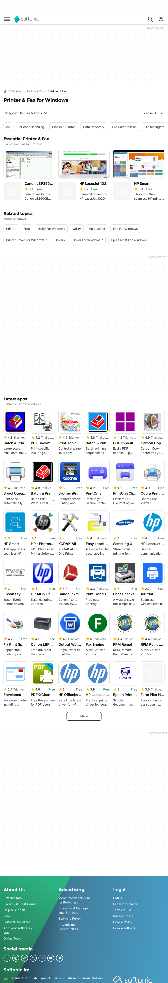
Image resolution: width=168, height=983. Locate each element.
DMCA (117, 895)
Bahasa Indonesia (78, 975)
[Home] (5, 91)
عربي (7, 975)
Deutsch (18, 975)
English (31, 975)
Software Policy (69, 916)
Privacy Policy (123, 913)
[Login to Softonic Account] (161, 19)
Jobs (7, 913)
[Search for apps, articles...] (150, 19)
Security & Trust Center (20, 901)
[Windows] (17, 91)
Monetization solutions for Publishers (74, 898)
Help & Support (14, 907)
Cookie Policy (122, 919)
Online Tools (12, 936)
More (84, 714)
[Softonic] (26, 19)
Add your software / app (18, 928)
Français (58, 975)
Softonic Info (13, 895)
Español (44, 975)
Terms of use (122, 907)
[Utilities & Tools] (36, 91)
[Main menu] (7, 19)
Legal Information (125, 901)
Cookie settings (124, 925)
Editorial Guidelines (17, 919)
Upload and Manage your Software (73, 908)
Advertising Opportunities (68, 924)
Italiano (97, 975)
